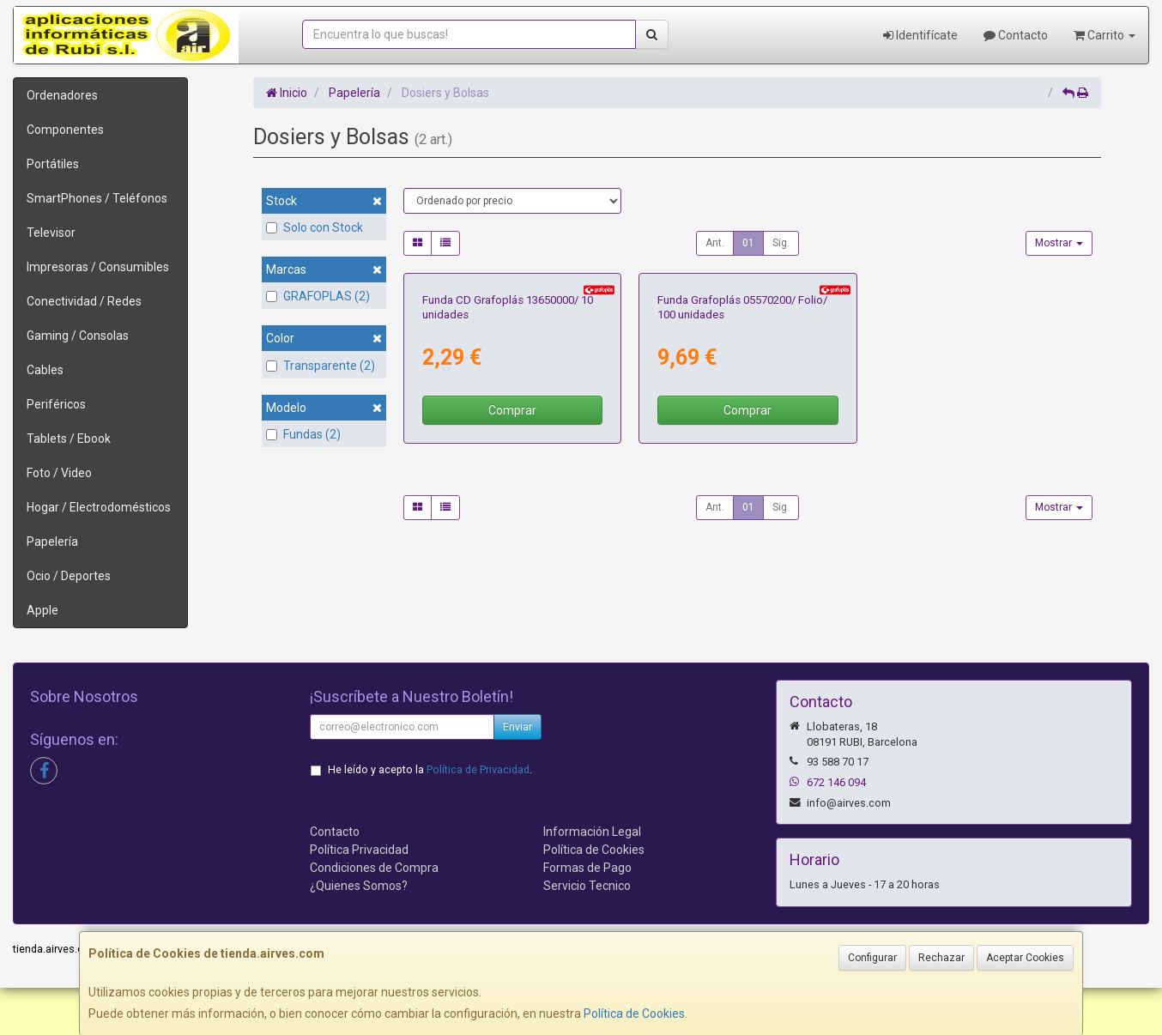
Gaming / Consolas (78, 335)
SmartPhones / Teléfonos (97, 198)
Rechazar (941, 958)
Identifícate (920, 35)
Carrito (1104, 35)
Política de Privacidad (478, 816)
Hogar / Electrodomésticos (99, 507)
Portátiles (53, 164)
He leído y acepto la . (430, 816)
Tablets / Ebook (69, 438)
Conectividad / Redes (84, 301)
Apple (42, 610)
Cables (45, 370)
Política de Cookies (634, 1013)
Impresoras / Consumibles (98, 267)
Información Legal (592, 879)
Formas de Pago (587, 915)
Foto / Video (59, 473)
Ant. (714, 243)
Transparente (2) (320, 365)
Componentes (65, 129)
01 (748, 243)
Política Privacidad (359, 897)
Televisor (51, 232)
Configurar (872, 958)
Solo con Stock (314, 227)
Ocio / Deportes (69, 576)
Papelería (52, 541)
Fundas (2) (303, 434)
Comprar (512, 578)
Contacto (1015, 35)
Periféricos (56, 404)
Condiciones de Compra (374, 915)
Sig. (781, 243)
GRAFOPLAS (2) (318, 296)
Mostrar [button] (1059, 243)
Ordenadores (62, 95)
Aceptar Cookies (1025, 958)
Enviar (517, 774)
